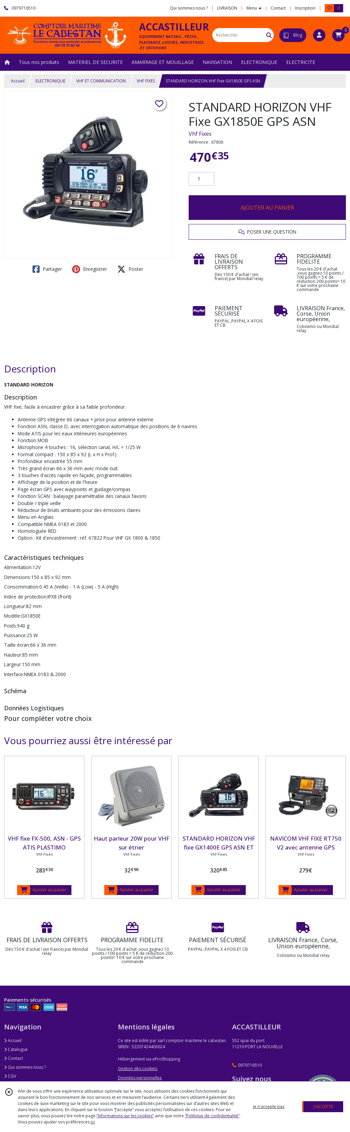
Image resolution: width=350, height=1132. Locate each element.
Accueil (18, 81)
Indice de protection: (26, 596)
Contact (278, 8)
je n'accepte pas (268, 1106)
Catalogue (16, 1049)
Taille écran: (17, 645)
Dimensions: (17, 577)
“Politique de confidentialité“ (212, 1116)
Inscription (305, 8)
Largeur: (13, 664)
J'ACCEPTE (323, 1106)
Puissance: (15, 635)
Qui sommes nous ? (25, 1067)
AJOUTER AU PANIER (267, 207)
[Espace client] (319, 35)
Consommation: (21, 586)
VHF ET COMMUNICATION (101, 81)
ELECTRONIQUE (50, 81)
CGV (10, 1076)
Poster (130, 269)
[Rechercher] (269, 35)
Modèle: (12, 616)
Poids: (10, 625)
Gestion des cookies (137, 1068)
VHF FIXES (146, 81)
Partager (47, 269)
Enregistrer (89, 269)
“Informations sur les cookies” (125, 1116)
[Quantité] (201, 179)
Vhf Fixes (200, 133)
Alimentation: (18, 567)
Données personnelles (140, 1078)
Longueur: (15, 606)
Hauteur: (13, 654)
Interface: (14, 674)
